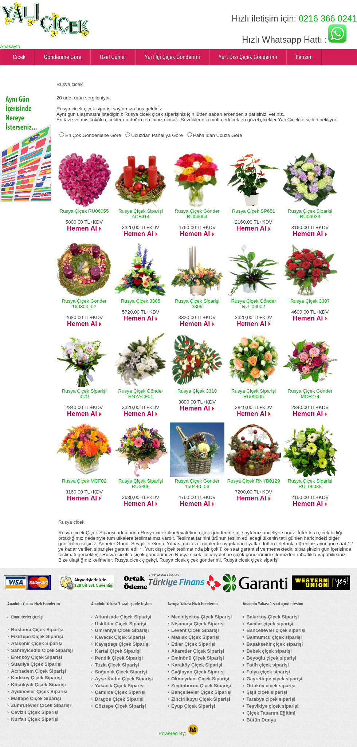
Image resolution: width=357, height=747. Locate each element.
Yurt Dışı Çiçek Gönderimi (248, 57)
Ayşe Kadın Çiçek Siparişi (124, 678)
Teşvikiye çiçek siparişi (273, 706)
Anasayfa (10, 46)
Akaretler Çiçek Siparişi (197, 651)
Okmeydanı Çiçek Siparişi (200, 678)
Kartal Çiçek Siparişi (118, 651)
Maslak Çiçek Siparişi (195, 637)
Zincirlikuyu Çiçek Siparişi (200, 699)
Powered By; (178, 733)
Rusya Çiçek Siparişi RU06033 (310, 213)
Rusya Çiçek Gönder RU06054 (197, 213)
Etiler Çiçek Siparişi (193, 644)
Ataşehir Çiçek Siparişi (36, 643)
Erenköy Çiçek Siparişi (36, 657)
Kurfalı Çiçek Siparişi (34, 719)
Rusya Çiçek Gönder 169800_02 (84, 303)
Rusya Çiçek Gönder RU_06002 (253, 303)
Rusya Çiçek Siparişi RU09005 (253, 393)
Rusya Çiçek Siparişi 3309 (197, 303)
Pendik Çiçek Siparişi (119, 658)
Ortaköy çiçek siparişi (271, 685)
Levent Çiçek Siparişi (195, 630)
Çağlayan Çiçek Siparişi (198, 672)
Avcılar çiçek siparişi (270, 623)
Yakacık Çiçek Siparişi (120, 685)
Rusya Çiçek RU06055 (84, 211)
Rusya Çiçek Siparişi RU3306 (140, 483)
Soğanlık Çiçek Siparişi (121, 672)
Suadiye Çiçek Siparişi (36, 664)
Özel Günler (113, 57)
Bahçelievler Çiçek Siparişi (201, 692)
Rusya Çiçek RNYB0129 (253, 481)
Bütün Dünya (261, 720)
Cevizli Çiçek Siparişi (34, 712)
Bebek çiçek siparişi (269, 651)
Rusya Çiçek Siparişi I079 (84, 393)
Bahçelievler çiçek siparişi (276, 630)
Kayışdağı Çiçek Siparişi (122, 644)
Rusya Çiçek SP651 (253, 211)
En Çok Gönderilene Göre (93, 135)
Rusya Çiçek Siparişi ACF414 (140, 213)
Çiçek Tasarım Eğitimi (271, 713)
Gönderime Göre (62, 57)
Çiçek (19, 57)
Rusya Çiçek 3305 (140, 301)
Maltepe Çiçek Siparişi (36, 698)
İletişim (304, 57)
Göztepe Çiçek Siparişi (120, 706)
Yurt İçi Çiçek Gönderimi (172, 57)
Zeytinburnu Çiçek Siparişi (201, 685)
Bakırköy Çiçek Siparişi (273, 617)
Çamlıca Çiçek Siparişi (120, 692)
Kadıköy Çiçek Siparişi (36, 677)
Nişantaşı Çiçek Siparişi (198, 623)
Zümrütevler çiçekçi (27, 617)
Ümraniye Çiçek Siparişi (122, 630)
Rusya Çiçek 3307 (310, 301)
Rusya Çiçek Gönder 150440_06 (197, 483)
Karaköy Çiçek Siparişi (196, 665)
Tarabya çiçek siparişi (271, 699)
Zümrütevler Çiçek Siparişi (41, 705)
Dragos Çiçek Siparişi (119, 699)
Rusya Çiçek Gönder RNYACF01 (140, 393)
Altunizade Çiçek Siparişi (123, 617)
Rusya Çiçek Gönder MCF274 (310, 393)
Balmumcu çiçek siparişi (274, 637)
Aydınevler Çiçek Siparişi (39, 691)
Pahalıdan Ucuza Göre (217, 135)
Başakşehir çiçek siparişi (275, 644)
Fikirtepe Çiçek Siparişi (37, 636)
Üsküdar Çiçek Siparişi (120, 623)
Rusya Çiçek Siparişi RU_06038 (310, 483)
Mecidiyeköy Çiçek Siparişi (201, 617)
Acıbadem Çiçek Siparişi (38, 671)
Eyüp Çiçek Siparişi (193, 706)
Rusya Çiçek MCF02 (84, 481)
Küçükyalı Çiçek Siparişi (38, 684)
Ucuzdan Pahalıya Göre (157, 135)
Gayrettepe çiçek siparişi (274, 678)
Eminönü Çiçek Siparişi (197, 658)
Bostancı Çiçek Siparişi (37, 629)
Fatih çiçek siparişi (268, 665)
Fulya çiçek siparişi (268, 672)
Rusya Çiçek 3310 (197, 391)
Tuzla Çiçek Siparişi (117, 665)
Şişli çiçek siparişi (267, 692)
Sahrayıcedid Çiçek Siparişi (42, 650)
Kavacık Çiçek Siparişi (120, 637)
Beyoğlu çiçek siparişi (272, 658)
